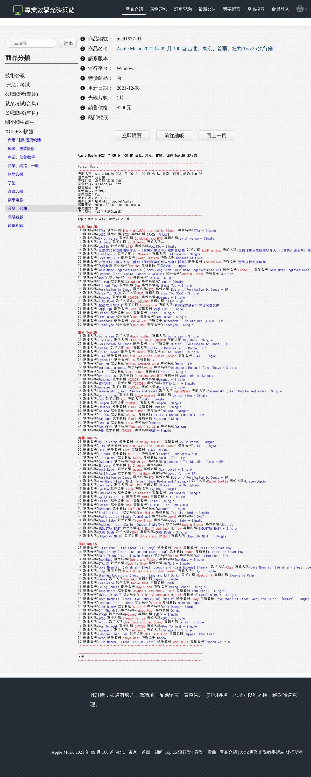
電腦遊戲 (15, 217)
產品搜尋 (256, 9)
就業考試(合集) (21, 103)
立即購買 (132, 135)
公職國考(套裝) (21, 94)
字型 (12, 183)
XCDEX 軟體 (19, 131)
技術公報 (15, 75)
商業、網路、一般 (23, 166)
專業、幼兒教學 (21, 157)
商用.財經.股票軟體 (24, 140)
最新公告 (207, 9)
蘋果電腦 (15, 200)
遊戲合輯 (15, 191)
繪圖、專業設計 (21, 149)
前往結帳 (174, 135)
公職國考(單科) (21, 113)
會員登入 (280, 9)
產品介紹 (134, 9)
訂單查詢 (183, 9)
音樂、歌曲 (17, 208)
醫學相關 (15, 226)
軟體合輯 (15, 174)
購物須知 (158, 9)
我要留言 (232, 9)
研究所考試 (17, 85)
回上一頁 (216, 135)
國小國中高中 (20, 122)
